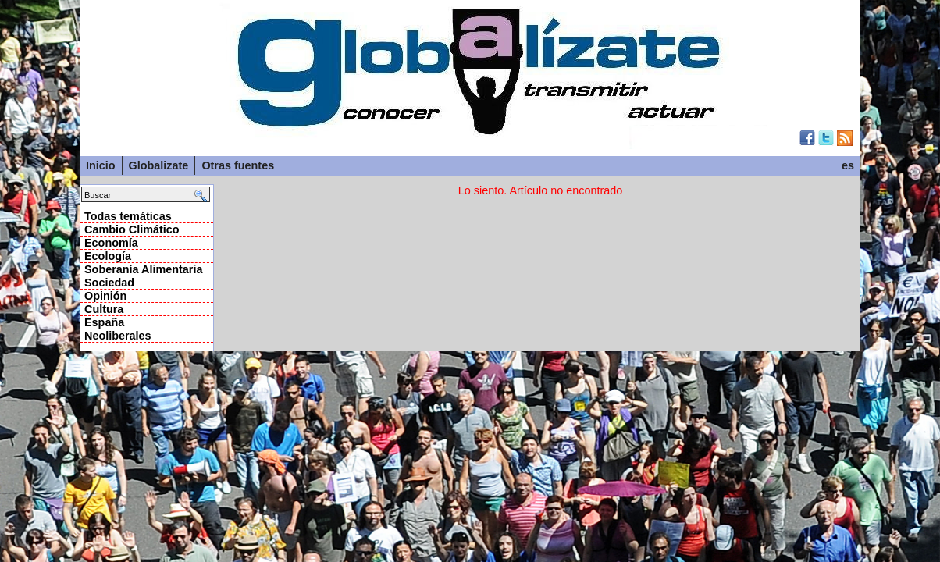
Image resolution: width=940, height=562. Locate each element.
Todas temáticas (128, 216)
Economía (111, 243)
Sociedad (109, 282)
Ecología (107, 256)
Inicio (101, 165)
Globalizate (159, 165)
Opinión (105, 296)
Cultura (103, 309)
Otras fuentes (237, 165)
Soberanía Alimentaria (143, 269)
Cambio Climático (132, 229)
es (848, 165)
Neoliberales (117, 335)
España (104, 322)
